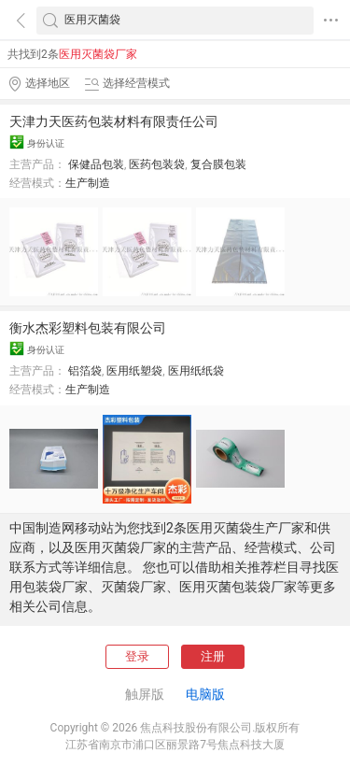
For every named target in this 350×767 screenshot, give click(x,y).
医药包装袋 (157, 164)
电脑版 (205, 694)
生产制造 (87, 183)
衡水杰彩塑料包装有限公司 (87, 327)
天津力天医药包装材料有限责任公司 (113, 121)
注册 (213, 656)
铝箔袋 (85, 370)
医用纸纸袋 (196, 370)
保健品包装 (96, 164)
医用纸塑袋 (134, 370)
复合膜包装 (218, 164)
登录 (137, 656)
